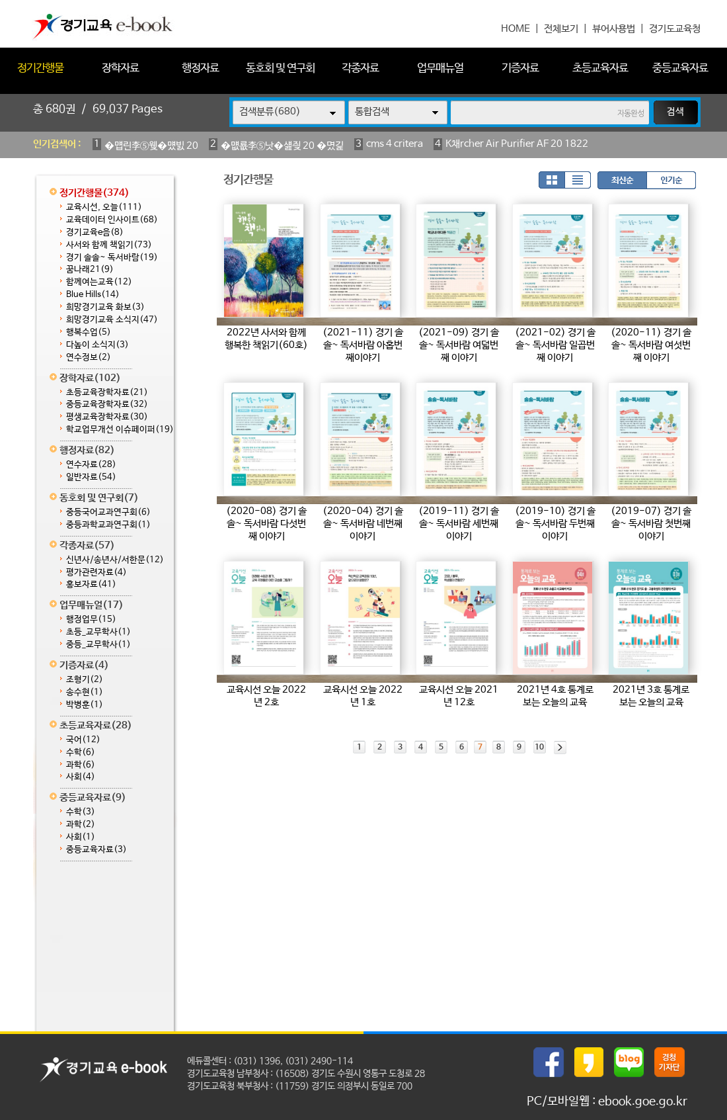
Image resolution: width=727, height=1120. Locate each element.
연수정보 (88, 358)
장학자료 (120, 68)
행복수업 (88, 332)
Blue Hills (93, 295)
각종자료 (360, 68)
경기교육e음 (95, 232)
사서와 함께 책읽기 (109, 245)
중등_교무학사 (98, 645)
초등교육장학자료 (107, 393)
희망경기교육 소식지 (112, 320)
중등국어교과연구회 (108, 512)
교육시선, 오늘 (104, 207)
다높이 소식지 (97, 345)
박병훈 (84, 705)
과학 (80, 765)
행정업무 (91, 620)
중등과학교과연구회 (108, 525)
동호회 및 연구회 (280, 68)
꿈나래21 (90, 270)
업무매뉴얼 (440, 68)
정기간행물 (40, 68)
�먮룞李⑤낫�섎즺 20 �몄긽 (282, 145)
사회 (80, 777)
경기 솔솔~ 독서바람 (112, 258)
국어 (83, 740)
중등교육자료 (680, 68)
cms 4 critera (394, 144)
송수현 (84, 692)
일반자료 (91, 477)
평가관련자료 (96, 573)
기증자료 (520, 68)
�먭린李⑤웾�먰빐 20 (151, 145)
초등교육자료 (600, 68)
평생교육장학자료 (107, 417)
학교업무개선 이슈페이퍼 (120, 430)
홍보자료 (91, 584)
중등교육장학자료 (107, 404)
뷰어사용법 (613, 28)
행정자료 (200, 68)
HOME (515, 28)
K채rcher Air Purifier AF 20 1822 (516, 144)
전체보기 (561, 28)
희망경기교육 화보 (105, 307)
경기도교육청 (675, 28)
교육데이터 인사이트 (112, 220)
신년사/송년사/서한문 (115, 560)
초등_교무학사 (98, 632)
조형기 (84, 680)
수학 (80, 752)
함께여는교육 (99, 282)
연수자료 (91, 465)
